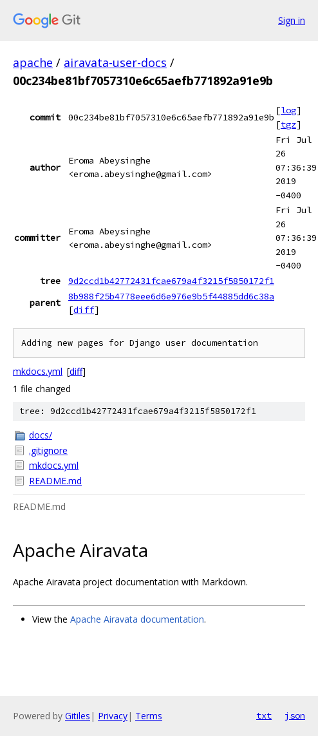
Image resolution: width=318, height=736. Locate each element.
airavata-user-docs (115, 62)
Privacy (112, 716)
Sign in (291, 20)
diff (83, 310)
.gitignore (48, 450)
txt (264, 715)
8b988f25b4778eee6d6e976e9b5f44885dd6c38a (171, 296)
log (288, 110)
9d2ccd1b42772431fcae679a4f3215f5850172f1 (171, 281)
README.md (55, 481)
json (295, 715)
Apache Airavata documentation (137, 619)
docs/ (40, 435)
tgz (288, 124)
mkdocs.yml (37, 371)
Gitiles (77, 716)
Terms (148, 716)
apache (33, 62)
